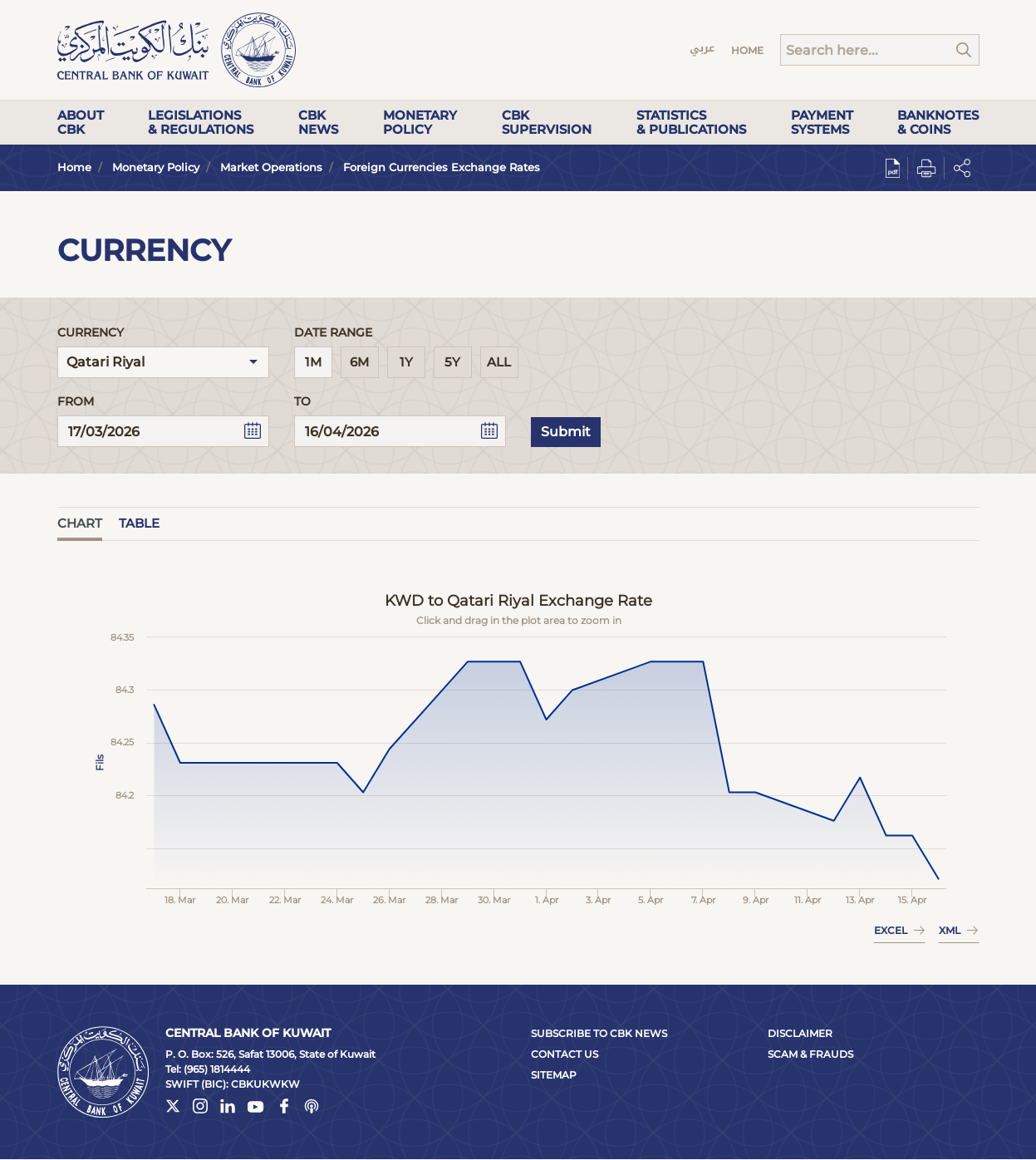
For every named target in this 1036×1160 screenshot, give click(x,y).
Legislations (200, 122)
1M (313, 362)
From (75, 401)
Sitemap (554, 1075)
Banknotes (938, 122)
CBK (318, 122)
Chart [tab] (79, 523)
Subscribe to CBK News (599, 1033)
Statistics (691, 122)
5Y (452, 362)
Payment (822, 122)
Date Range (333, 332)
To (302, 401)
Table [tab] (139, 523)
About (80, 122)
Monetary (420, 122)
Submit (566, 432)
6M (359, 362)
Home (747, 50)
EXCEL (899, 930)
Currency (90, 332)
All (499, 362)
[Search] (880, 50)
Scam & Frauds (810, 1054)
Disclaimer (800, 1033)
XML (958, 930)
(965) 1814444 (217, 1069)
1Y (406, 362)
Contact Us (564, 1054)
